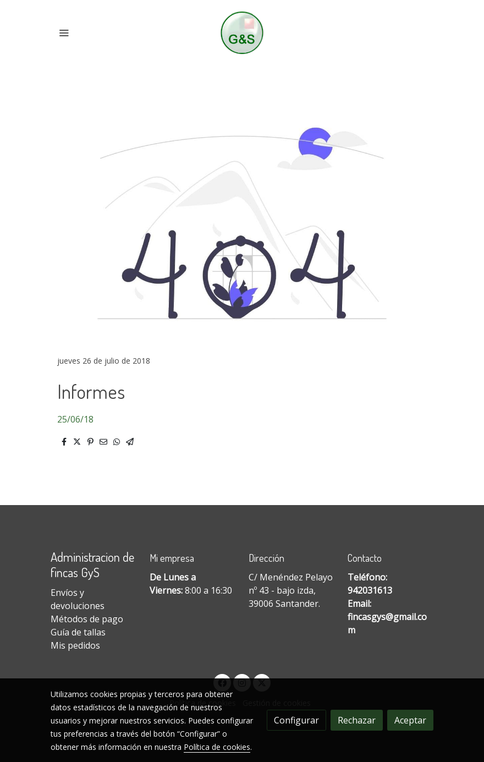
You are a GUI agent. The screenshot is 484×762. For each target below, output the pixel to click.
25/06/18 (75, 419)
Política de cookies (217, 747)
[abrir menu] (64, 32)
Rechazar (357, 720)
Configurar (296, 720)
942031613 (370, 590)
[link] (242, 32)
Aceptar (410, 720)
